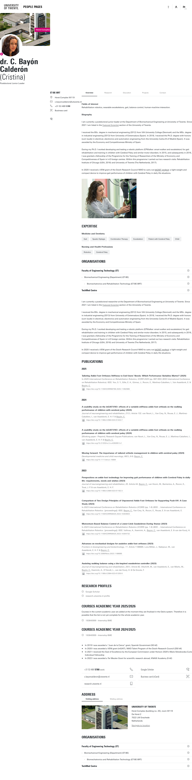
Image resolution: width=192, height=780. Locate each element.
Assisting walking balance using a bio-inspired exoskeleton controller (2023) (119, 563)
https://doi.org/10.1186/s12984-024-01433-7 (104, 420)
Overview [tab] (89, 93)
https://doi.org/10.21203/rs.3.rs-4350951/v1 (104, 443)
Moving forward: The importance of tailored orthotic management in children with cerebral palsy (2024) (133, 453)
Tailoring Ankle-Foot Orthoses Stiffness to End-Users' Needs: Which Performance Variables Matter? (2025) (134, 376)
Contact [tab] (163, 93)
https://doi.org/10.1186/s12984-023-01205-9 (104, 573)
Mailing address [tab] (116, 699)
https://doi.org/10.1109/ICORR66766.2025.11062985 (108, 389)
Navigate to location (141, 725)
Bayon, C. (138, 456)
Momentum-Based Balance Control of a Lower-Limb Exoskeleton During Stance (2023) (124, 524)
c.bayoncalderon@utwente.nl (68, 102)
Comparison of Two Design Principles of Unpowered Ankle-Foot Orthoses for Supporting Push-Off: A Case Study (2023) (134, 502)
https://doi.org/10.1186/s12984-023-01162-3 (104, 491)
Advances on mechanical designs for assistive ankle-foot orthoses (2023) (117, 543)
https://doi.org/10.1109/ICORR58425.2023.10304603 (108, 514)
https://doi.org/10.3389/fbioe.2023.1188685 (104, 554)
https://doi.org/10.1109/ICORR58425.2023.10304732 (108, 534)
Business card (61, 110)
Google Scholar (93, 592)
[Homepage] (32, 7)
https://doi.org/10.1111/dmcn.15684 (101, 460)
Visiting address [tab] (92, 699)
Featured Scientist (110, 125)
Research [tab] (108, 93)
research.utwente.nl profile (98, 596)
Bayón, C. (86, 385)
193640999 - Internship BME (99, 620)
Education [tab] (127, 93)
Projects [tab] (145, 93)
